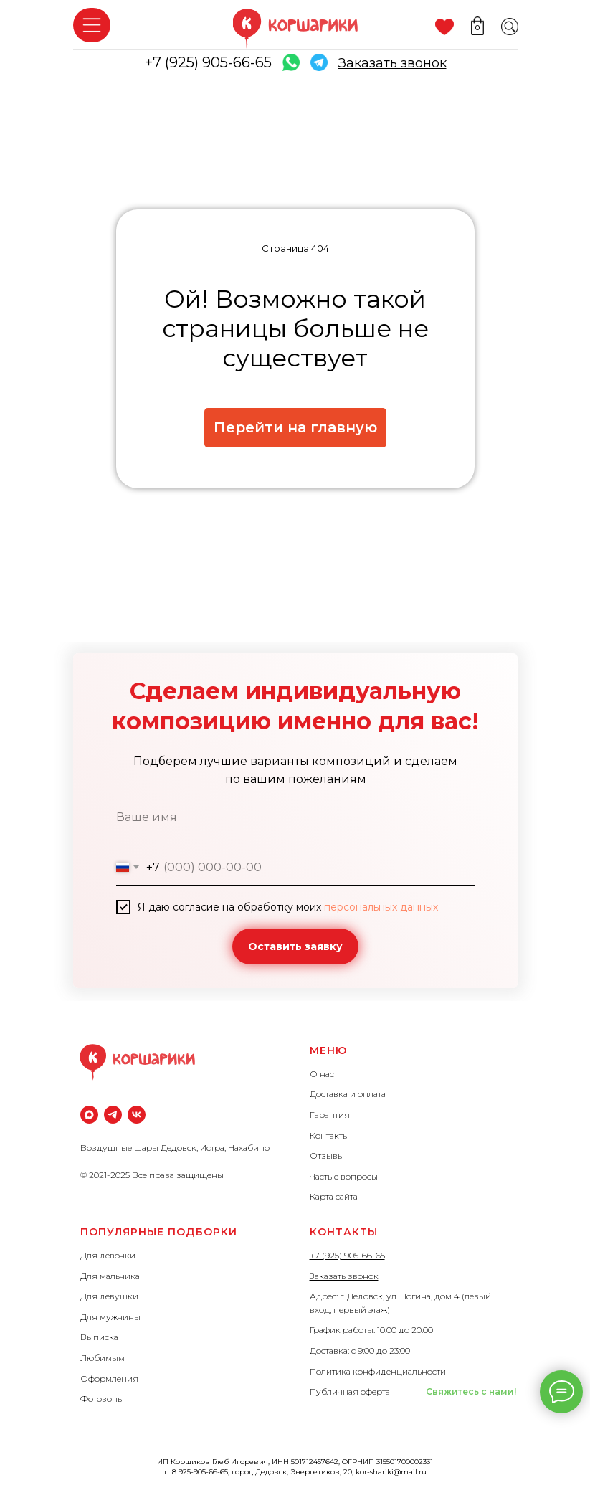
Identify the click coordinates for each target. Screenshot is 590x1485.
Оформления (109, 1378)
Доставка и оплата (348, 1093)
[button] (392, 63)
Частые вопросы (344, 1176)
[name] (295, 817)
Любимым (102, 1357)
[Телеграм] (113, 1115)
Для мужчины (110, 1316)
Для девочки (107, 1255)
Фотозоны (102, 1398)
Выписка (99, 1337)
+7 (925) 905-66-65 (208, 62)
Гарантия (330, 1114)
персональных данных (381, 907)
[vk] (137, 1115)
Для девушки (109, 1296)
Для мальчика (110, 1276)
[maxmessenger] (89, 1115)
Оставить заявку (295, 946)
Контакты (329, 1135)
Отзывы (327, 1155)
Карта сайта (334, 1196)
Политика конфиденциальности (378, 1371)
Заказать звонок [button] (344, 1276)
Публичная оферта (350, 1391)
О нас (322, 1073)
